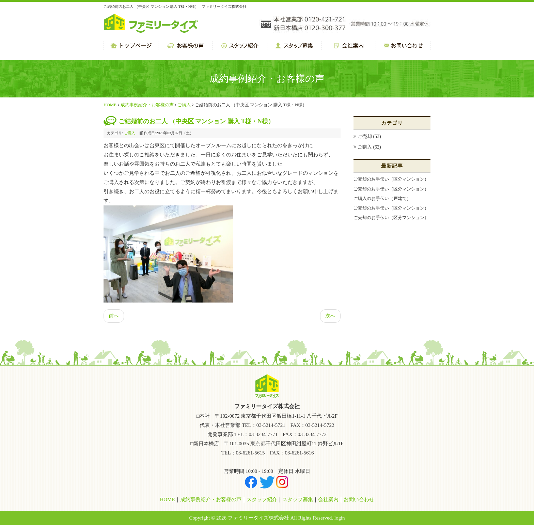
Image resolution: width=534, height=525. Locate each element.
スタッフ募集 (297, 499)
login (339, 518)
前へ (114, 316)
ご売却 (365, 136)
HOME (110, 104)
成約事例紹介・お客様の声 (147, 104)
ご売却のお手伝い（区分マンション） (391, 179)
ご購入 (184, 104)
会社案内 (328, 499)
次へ (330, 316)
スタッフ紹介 (262, 499)
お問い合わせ (359, 499)
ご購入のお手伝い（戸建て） (382, 198)
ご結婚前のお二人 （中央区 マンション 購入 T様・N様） (196, 121)
